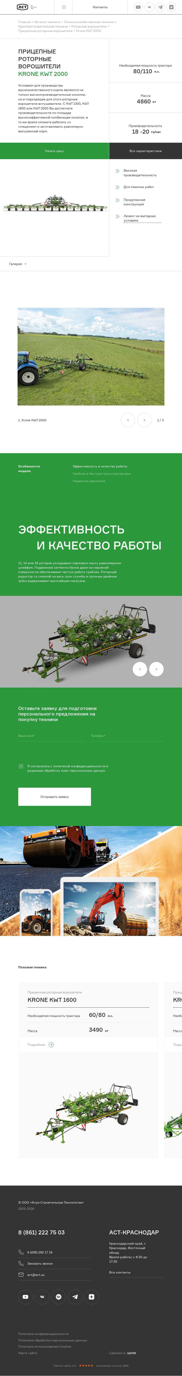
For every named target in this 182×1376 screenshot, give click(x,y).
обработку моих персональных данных (74, 771)
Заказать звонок (35, 1263)
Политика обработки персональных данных (52, 1340)
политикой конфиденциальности (79, 766)
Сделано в (122, 1353)
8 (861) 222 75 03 (41, 1232)
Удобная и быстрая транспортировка (102, 473)
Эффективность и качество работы (100, 466)
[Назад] (128, 420)
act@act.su (31, 1275)
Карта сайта (27, 1353)
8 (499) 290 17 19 (35, 1252)
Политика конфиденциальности (43, 1334)
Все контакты (119, 1272)
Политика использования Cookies (44, 1347)
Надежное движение (89, 481)
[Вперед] (144, 420)
